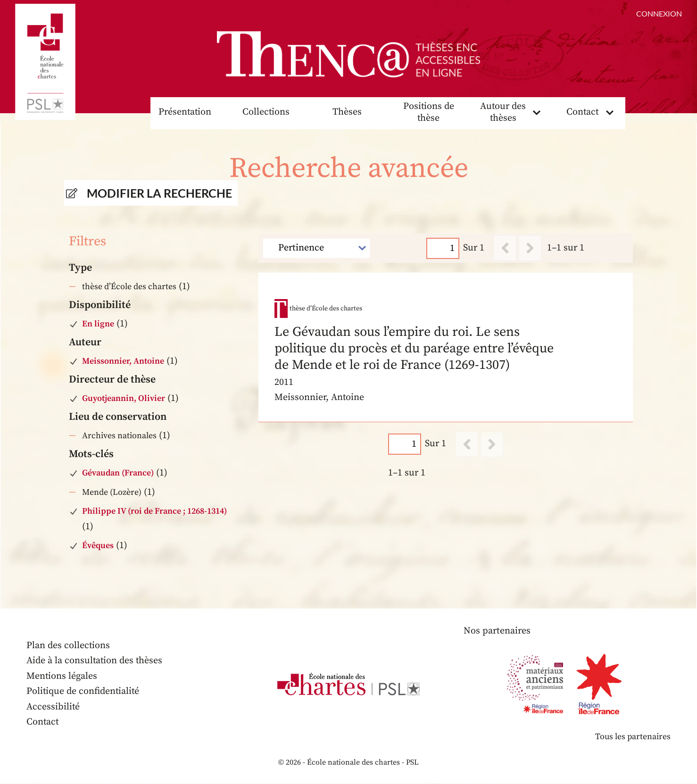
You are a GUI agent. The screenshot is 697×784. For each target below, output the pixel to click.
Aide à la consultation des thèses (95, 661)
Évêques (98, 546)
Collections (266, 112)
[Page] (443, 248)
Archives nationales (119, 436)
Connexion (659, 13)
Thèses (347, 112)
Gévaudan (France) (118, 473)
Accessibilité (53, 707)
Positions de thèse (428, 113)
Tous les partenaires (632, 737)
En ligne (98, 324)
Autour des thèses (503, 113)
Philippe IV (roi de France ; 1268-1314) (154, 511)
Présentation (185, 112)
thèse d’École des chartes (129, 287)
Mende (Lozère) (111, 492)
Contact (582, 112)
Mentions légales (62, 677)
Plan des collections (68, 646)
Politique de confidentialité (83, 692)
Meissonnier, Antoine (123, 361)
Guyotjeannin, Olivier (123, 398)
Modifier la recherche (159, 193)
